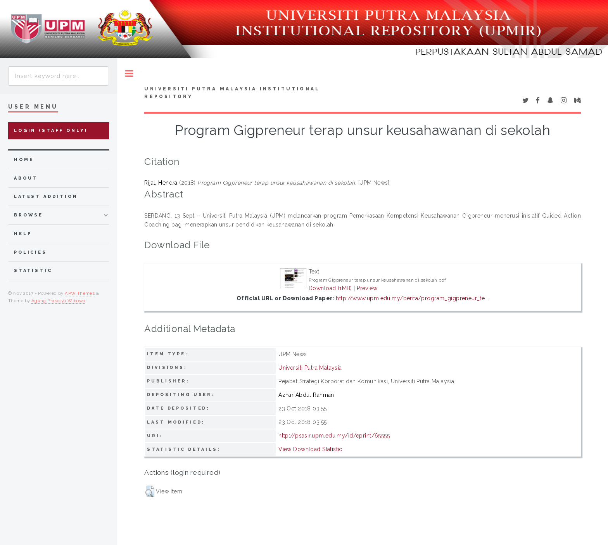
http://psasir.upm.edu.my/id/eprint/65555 (334, 436)
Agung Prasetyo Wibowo (58, 300)
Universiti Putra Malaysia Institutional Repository (232, 92)
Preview (367, 288)
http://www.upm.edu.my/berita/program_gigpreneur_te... (412, 298)
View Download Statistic (310, 449)
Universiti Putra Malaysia (310, 368)
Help (22, 233)
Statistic (33, 270)
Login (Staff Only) (51, 130)
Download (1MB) (330, 288)
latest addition (46, 196)
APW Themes (80, 293)
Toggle (129, 73)
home (23, 159)
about (26, 178)
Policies (30, 252)
